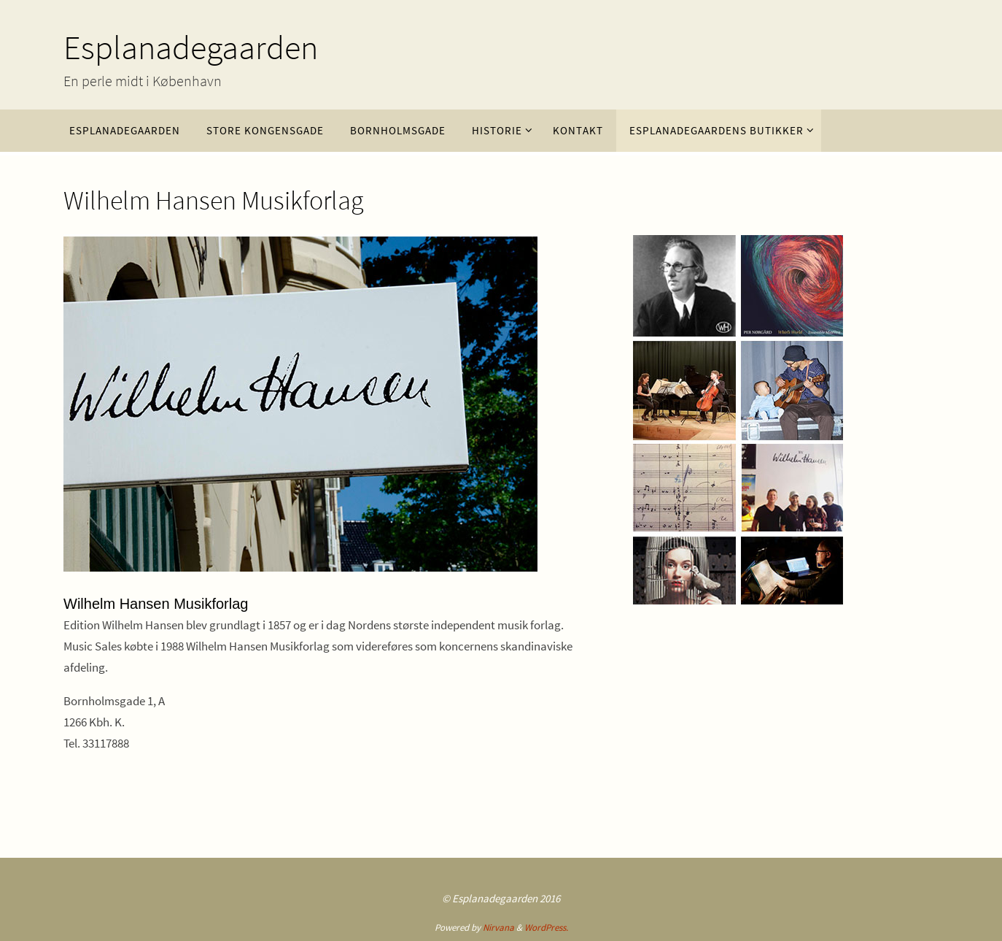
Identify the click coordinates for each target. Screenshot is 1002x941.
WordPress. (546, 927)
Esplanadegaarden (190, 47)
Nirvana (498, 927)
